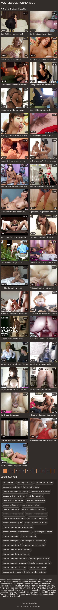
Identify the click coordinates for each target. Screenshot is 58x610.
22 (48, 471)
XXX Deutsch (5, 582)
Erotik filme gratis (31, 584)
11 (43, 471)
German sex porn (29, 582)
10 (39, 471)
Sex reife (50, 586)
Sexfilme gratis (30, 588)
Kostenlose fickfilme (32, 592)
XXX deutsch (15, 596)
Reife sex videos (6, 586)
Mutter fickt (4, 588)
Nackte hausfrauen (46, 584)
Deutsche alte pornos (39, 594)
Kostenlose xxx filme (37, 586)
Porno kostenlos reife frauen (24, 590)
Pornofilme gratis (44, 588)
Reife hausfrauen (23, 594)
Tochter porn (18, 584)
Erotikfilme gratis (48, 592)
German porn (42, 582)
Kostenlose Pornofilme (18, 2)
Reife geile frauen (16, 592)
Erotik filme (16, 582)
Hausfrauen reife (21, 586)
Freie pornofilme (16, 588)
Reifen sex (41, 590)
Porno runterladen (7, 594)
